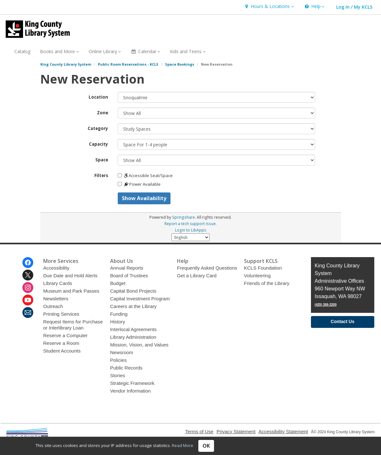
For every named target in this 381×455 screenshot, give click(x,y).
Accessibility (56, 268)
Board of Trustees (129, 275)
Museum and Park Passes (71, 291)
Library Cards (57, 283)
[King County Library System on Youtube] (27, 300)
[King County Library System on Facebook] (27, 262)
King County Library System (65, 64)
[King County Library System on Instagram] (27, 287)
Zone (102, 113)
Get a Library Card (197, 275)
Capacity (98, 144)
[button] (269, 6)
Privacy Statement (236, 431)
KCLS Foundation (263, 268)
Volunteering (257, 275)
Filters (101, 175)
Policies (118, 360)
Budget (117, 283)
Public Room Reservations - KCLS (128, 64)
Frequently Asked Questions (207, 268)
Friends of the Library (267, 283)
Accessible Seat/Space (145, 175)
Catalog (22, 51)
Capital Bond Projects (133, 291)
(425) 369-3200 (326, 304)
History (117, 321)
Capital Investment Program (140, 298)
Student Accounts (62, 350)
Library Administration (133, 337)
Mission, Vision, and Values (139, 344)
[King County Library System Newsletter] (27, 312)
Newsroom (121, 352)
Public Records (126, 367)
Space (101, 160)
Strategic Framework (132, 383)
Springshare (183, 217)
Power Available (139, 184)
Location (98, 97)
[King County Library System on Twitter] (27, 275)
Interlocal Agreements (133, 329)
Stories (117, 375)
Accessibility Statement (283, 431)
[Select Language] (190, 237)
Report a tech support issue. (190, 223)
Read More (182, 445)
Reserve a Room (61, 343)
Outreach (53, 306)
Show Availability (144, 198)
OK (206, 445)
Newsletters (55, 298)
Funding (118, 314)
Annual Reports (126, 268)
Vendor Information (130, 391)
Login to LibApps (190, 229)
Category (98, 128)
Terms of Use (199, 431)
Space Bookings (179, 64)
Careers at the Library (133, 306)
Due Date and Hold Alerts (70, 275)
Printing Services (61, 314)
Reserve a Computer (65, 335)
